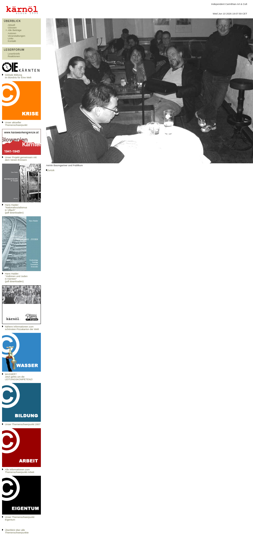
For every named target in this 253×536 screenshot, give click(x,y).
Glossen (12, 27)
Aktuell (11, 25)
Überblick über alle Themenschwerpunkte (17, 531)
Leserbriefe (14, 53)
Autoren (12, 33)
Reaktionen (14, 56)
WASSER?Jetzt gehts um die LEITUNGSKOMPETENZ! (19, 377)
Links (10, 38)
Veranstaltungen (16, 36)
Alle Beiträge (14, 30)
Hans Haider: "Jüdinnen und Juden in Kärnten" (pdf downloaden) (16, 277)
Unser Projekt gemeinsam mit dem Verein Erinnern (20, 158)
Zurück (51, 170)
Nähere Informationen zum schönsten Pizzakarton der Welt (22, 328)
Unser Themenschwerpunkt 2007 (22, 424)
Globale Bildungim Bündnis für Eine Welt (18, 76)
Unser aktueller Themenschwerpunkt (16, 123)
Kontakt (12, 41)
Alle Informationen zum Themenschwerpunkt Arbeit (19, 470)
